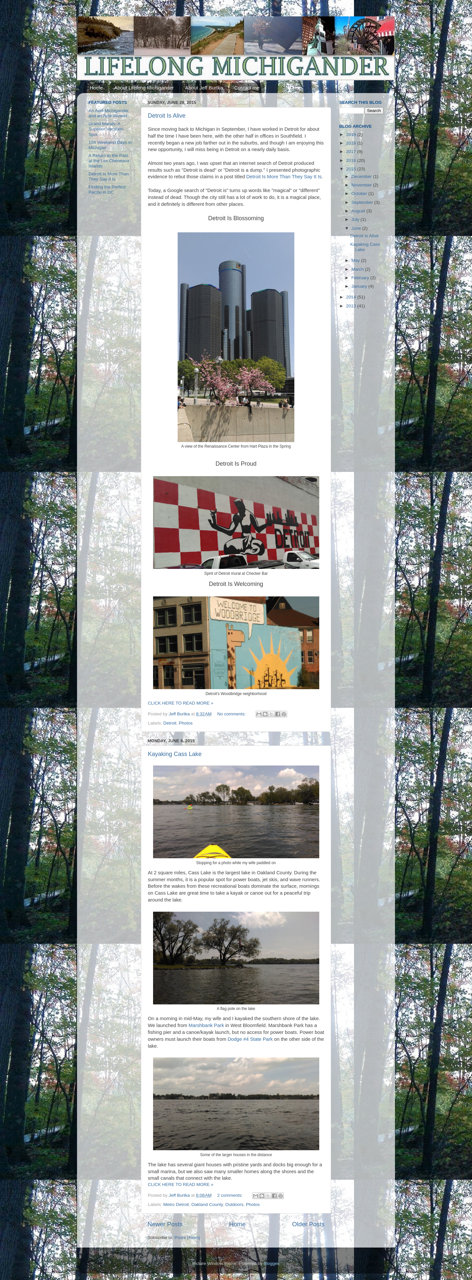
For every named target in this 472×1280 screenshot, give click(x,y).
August (358, 210)
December (362, 176)
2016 (351, 160)
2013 (351, 305)
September (362, 202)
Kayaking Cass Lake (175, 754)
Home (96, 87)
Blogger (271, 1263)
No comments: (232, 713)
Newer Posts (165, 1224)
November (362, 185)
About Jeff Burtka (204, 87)
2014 (351, 297)
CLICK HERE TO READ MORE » (180, 703)
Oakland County (207, 1204)
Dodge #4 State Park (250, 1039)
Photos (186, 723)
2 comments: (230, 1195)
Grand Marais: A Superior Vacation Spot (105, 129)
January (359, 286)
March (358, 269)
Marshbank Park (206, 1025)
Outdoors (234, 1204)
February (360, 277)
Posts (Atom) (187, 1237)
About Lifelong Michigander (144, 87)
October (359, 193)
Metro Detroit (176, 1204)
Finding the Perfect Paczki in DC (107, 189)
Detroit (169, 723)
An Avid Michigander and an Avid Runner (108, 113)
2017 (351, 151)
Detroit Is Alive (167, 115)
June (356, 228)
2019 (351, 134)
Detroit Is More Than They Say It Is (284, 176)
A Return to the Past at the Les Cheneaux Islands (108, 160)
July (356, 219)
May (356, 260)
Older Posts (308, 1224)
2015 (351, 168)
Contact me (247, 87)
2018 (351, 143)
